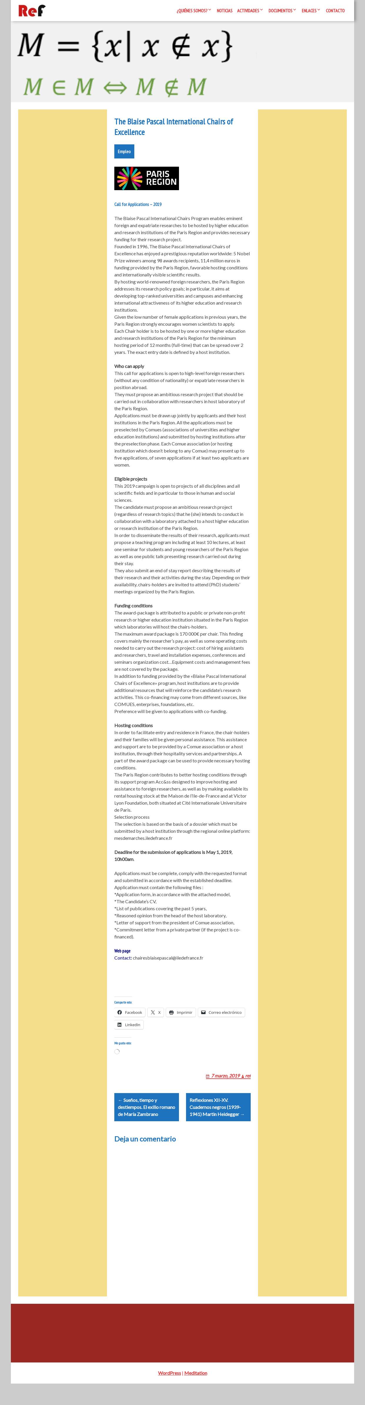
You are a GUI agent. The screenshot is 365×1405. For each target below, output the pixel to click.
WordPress (169, 1394)
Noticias (224, 10)
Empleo (124, 158)
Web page (122, 958)
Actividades (248, 10)
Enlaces (309, 10)
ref (248, 1089)
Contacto (335, 10)
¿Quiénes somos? (192, 10)
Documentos (280, 10)
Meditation (195, 1394)
